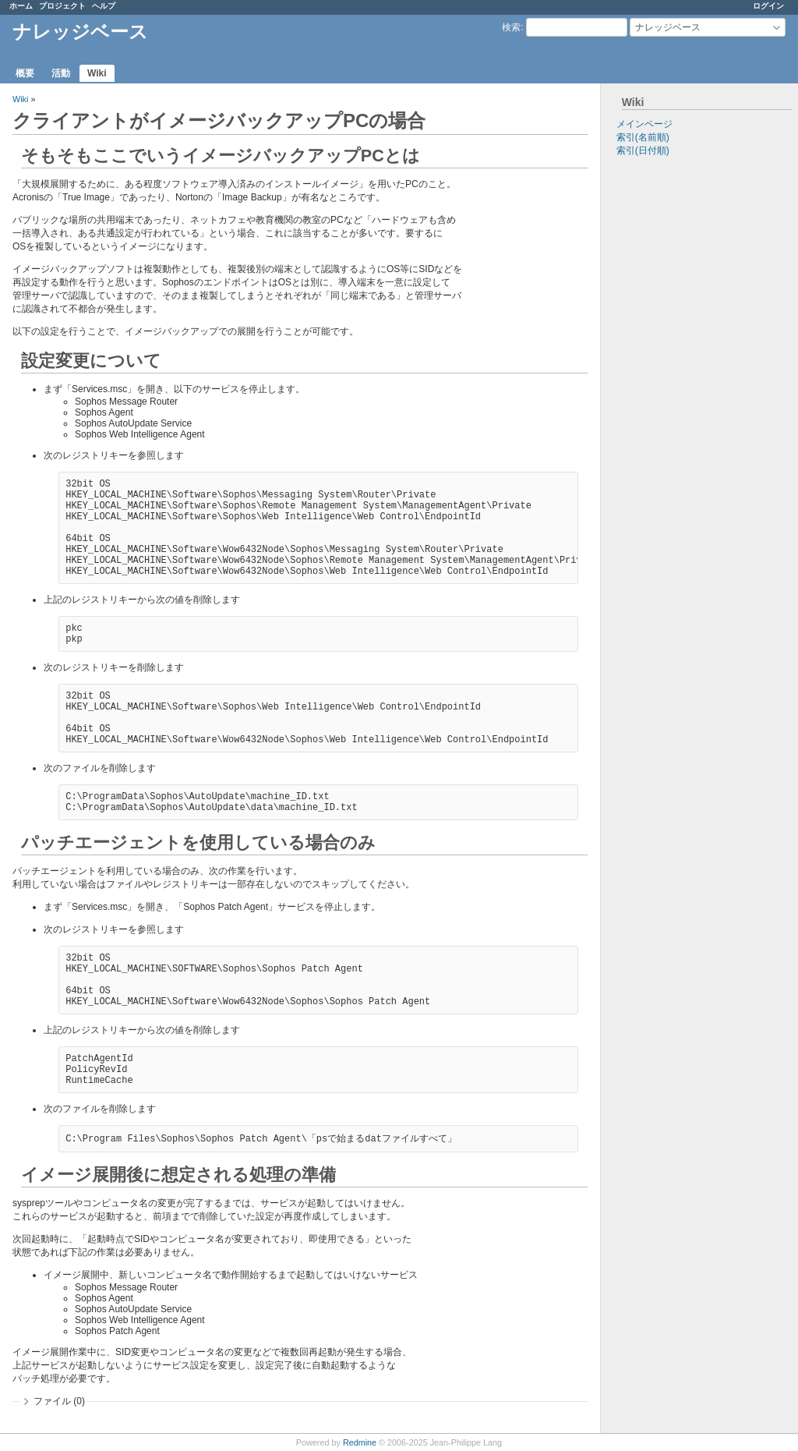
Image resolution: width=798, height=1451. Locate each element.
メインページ (644, 124)
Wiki (97, 73)
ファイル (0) (59, 1401)
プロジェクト (62, 6)
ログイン (768, 6)
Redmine (359, 1442)
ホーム (21, 6)
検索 (511, 27)
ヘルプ (103, 6)
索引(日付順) (642, 150)
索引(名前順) (642, 137)
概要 (25, 73)
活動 (60, 73)
